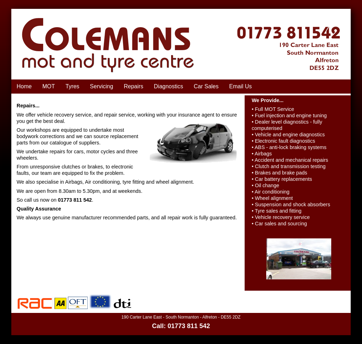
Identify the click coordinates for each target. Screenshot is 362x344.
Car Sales (206, 86)
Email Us (240, 86)
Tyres (72, 86)
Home (24, 86)
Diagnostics (168, 86)
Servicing (101, 86)
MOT (48, 86)
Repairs (133, 86)
